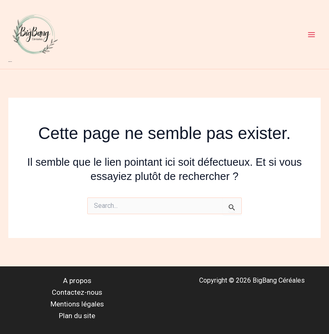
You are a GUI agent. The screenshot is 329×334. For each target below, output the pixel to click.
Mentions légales (77, 304)
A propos (77, 280)
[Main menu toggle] (311, 34)
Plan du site (77, 315)
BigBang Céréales (10, 61)
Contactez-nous (77, 292)
